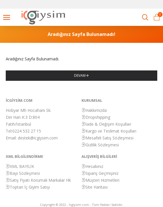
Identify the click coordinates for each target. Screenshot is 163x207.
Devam (80, 75)
